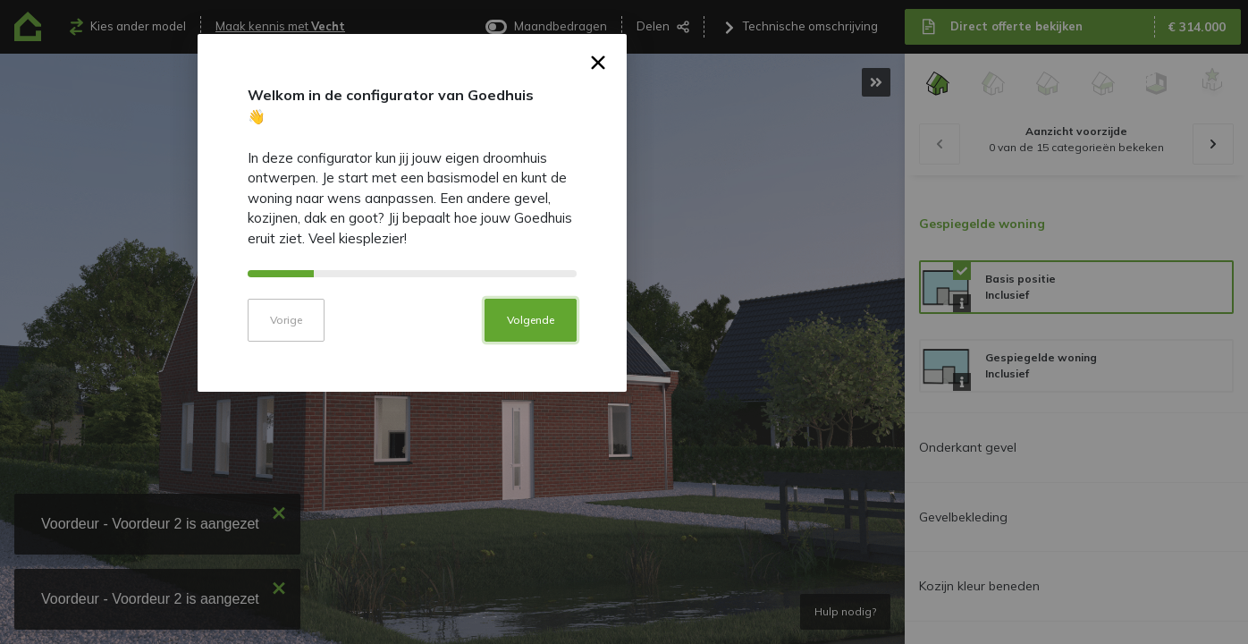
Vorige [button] (498, 441)
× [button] (810, 187)
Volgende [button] (742, 441)
